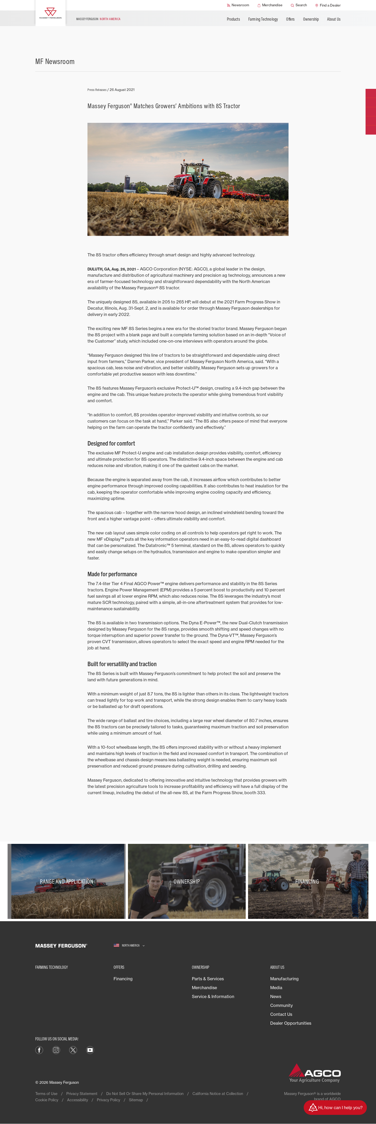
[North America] (129, 946)
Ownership (311, 19)
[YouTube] (90, 1049)
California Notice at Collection (217, 1093)
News (275, 996)
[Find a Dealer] (328, 5)
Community (281, 1005)
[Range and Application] (68, 881)
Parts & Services (208, 978)
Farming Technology (263, 19)
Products (233, 19)
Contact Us (281, 1014)
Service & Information (213, 996)
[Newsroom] (238, 5)
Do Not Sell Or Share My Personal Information (145, 1093)
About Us (333, 19)
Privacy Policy (108, 1100)
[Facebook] (39, 1049)
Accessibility (77, 1100)
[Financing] (308, 881)
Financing (123, 978)
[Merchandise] (270, 5)
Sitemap (136, 1100)
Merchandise (204, 987)
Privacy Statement (81, 1093)
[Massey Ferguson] (51, 13)
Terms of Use (46, 1093)
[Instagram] (56, 1049)
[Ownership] (188, 881)
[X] (73, 1049)
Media (276, 987)
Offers (290, 19)
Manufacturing (284, 978)
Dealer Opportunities (290, 1023)
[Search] (299, 5)
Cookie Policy (46, 1100)
